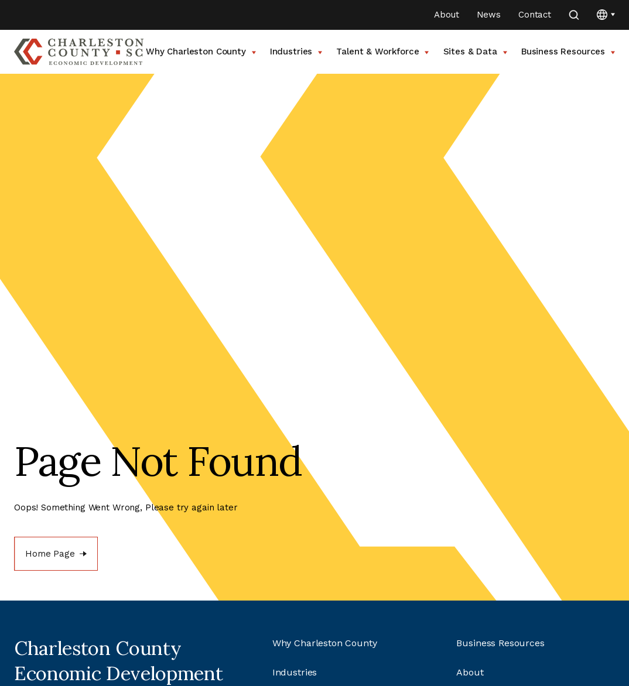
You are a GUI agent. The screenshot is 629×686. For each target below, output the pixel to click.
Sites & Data (475, 51)
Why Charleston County (201, 51)
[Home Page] (56, 554)
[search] (574, 15)
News (489, 14)
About (446, 14)
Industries (296, 51)
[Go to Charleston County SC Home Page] (78, 52)
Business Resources (568, 51)
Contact (534, 14)
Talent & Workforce (382, 51)
